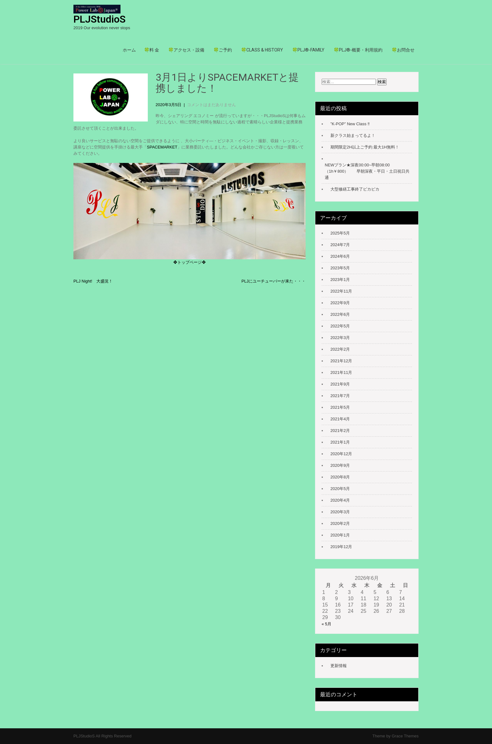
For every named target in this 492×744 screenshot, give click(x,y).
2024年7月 (340, 244)
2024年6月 (340, 256)
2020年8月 (340, 477)
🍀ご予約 (222, 49)
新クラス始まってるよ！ (352, 135)
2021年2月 (340, 430)
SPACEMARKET (162, 147)
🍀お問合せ (403, 49)
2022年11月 (341, 291)
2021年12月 (341, 361)
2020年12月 (341, 453)
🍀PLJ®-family (308, 49)
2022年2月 (340, 349)
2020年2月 (340, 523)
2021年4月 (340, 419)
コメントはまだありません (211, 104)
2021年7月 (340, 395)
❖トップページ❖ (189, 262)
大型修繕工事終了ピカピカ (354, 189)
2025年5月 (340, 233)
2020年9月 (340, 465)
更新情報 (338, 665)
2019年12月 (341, 546)
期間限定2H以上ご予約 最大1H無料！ (364, 147)
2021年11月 (341, 372)
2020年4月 (340, 500)
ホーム (129, 49)
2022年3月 (340, 337)
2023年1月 (340, 279)
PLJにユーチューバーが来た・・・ (274, 281)
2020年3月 (340, 511)
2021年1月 (340, 442)
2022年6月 (340, 314)
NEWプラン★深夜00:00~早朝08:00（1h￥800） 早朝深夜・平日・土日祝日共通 (367, 171)
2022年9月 (340, 302)
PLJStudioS (99, 19)
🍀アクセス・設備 (186, 49)
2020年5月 (340, 488)
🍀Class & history (262, 49)
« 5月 (326, 624)
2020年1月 (340, 535)
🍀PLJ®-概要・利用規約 (358, 49)
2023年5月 (340, 268)
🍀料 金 (151, 49)
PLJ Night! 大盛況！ (93, 281)
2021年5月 (340, 407)
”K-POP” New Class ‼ (350, 123)
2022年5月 (340, 326)
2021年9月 (340, 384)
